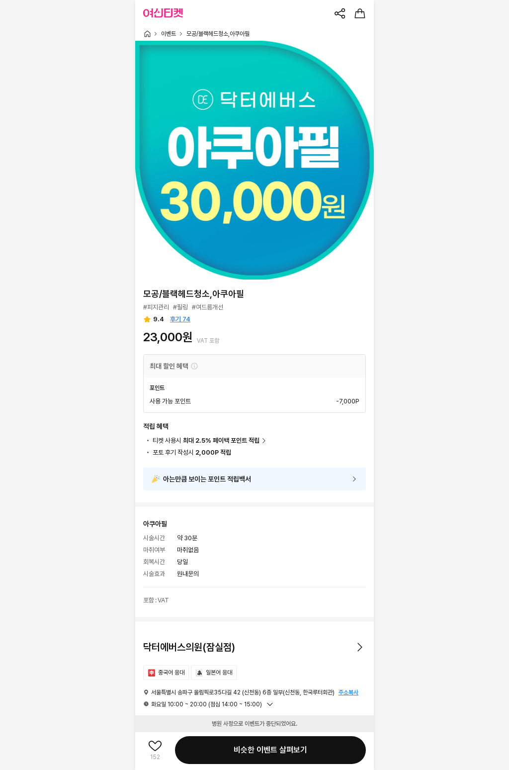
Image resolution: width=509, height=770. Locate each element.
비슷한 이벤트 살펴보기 (270, 750)
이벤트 (168, 33)
